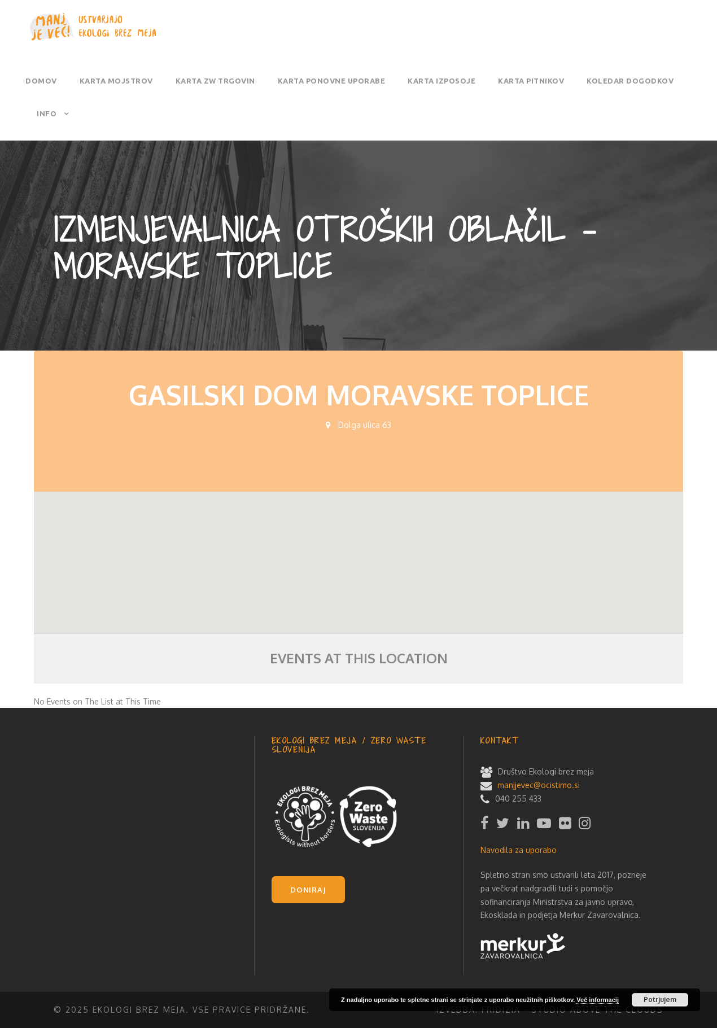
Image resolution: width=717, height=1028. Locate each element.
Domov (41, 81)
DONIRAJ (308, 889)
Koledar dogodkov (630, 81)
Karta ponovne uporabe (332, 81)
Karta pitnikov (531, 81)
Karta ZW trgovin (215, 81)
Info (46, 113)
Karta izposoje (441, 81)
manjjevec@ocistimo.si (538, 785)
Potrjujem (660, 999)
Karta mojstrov (116, 81)
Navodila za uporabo (518, 850)
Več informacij (597, 999)
